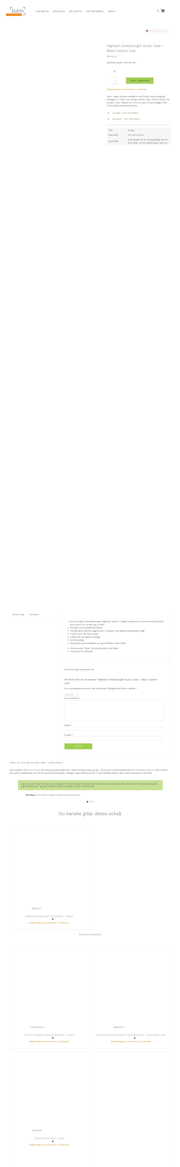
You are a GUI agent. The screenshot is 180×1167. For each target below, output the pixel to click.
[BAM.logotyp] (15, 8)
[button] (139, 113)
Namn (68, 725)
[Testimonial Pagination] (87, 802)
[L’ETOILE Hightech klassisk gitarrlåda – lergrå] (37, 949)
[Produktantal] (115, 81)
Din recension (72, 698)
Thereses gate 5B (141, 102)
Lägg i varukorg (139, 80)
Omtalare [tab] (34, 614)
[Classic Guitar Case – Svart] (37, 1053)
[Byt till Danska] (144, 3)
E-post (68, 735)
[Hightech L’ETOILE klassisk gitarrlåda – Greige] (119, 1053)
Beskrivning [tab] (18, 614)
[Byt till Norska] (131, 3)
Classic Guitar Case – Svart (49, 1138)
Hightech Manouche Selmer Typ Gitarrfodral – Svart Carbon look (131, 1034)
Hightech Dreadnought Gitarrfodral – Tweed (49, 916)
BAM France (34, 770)
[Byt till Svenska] (138, 3)
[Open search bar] (158, 11)
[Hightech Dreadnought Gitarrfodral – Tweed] (37, 831)
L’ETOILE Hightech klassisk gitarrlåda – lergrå (49, 1034)
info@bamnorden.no (144, 770)
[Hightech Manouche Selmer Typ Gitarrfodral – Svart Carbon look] (119, 949)
